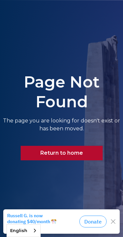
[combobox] (24, 230)
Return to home (61, 153)
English (18, 230)
